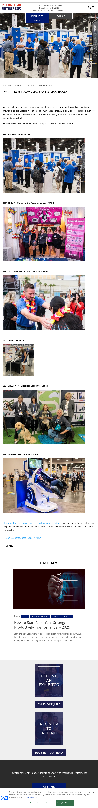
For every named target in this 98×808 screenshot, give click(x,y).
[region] (49, 798)
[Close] (94, 792)
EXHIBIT (61, 16)
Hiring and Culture (40, 616)
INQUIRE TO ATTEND (37, 18)
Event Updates (18, 85)
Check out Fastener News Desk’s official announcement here (32, 523)
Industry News (30, 85)
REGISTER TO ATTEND (49, 752)
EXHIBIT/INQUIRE (49, 704)
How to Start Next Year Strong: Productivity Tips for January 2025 (42, 625)
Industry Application (61, 616)
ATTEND (49, 786)
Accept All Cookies (65, 803)
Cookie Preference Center (41, 803)
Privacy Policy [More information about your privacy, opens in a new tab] (30, 797)
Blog (9, 85)
